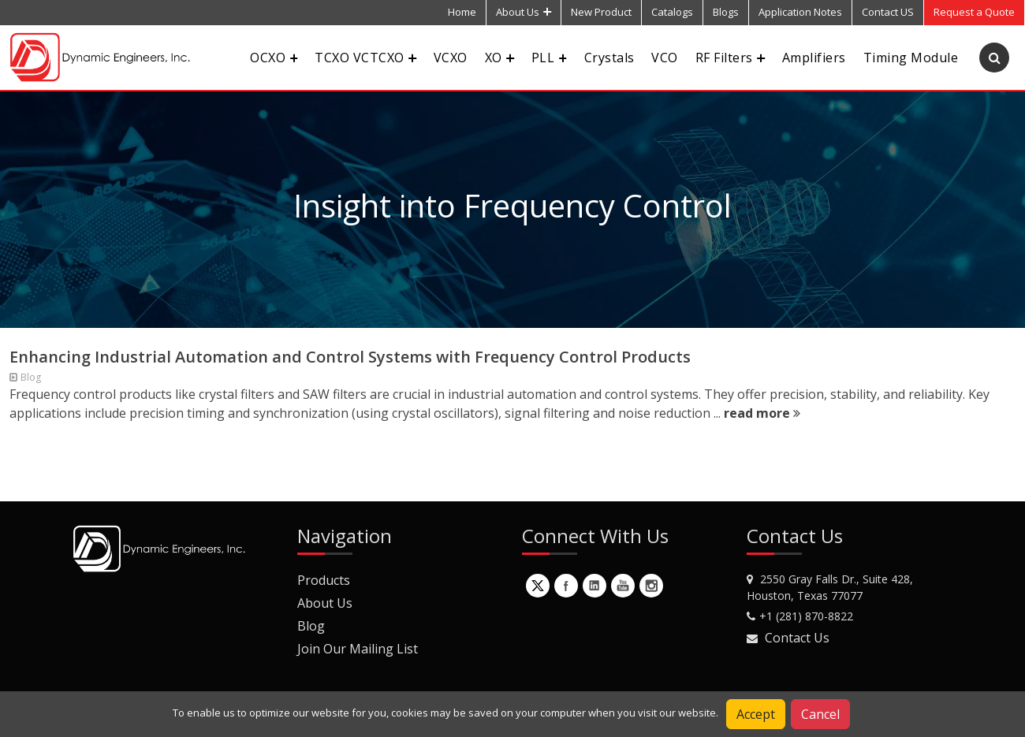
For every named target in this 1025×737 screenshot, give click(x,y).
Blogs (726, 12)
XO (499, 57)
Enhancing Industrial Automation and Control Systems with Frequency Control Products (350, 356)
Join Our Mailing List (357, 648)
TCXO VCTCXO (365, 57)
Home (462, 12)
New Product (601, 12)
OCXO (273, 57)
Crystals (609, 57)
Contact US (888, 12)
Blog (311, 626)
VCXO (451, 57)
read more (762, 413)
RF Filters (730, 57)
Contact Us (797, 637)
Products (323, 580)
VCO (664, 57)
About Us (523, 12)
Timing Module (910, 57)
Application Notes (800, 12)
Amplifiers (814, 57)
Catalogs (672, 12)
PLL (549, 57)
